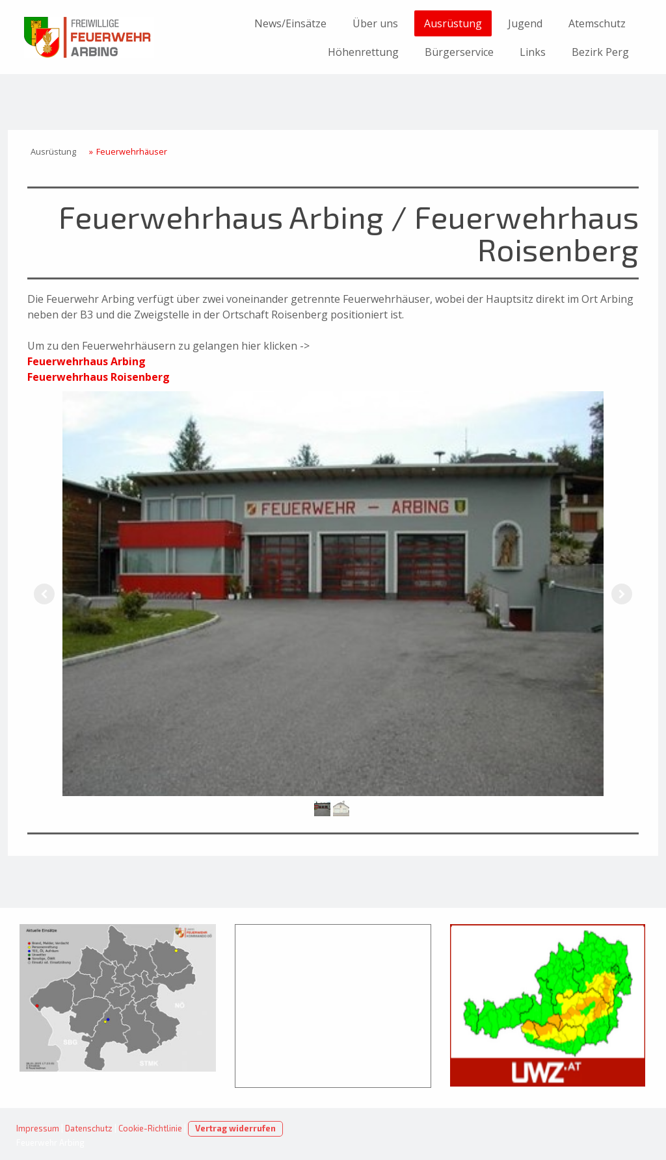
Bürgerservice (459, 52)
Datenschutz (89, 1128)
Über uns (375, 23)
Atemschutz (597, 23)
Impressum (37, 1128)
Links (533, 52)
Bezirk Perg (600, 52)
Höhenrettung (363, 52)
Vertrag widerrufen (235, 1128)
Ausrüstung (453, 23)
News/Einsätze (290, 23)
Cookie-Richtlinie (150, 1128)
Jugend (525, 23)
